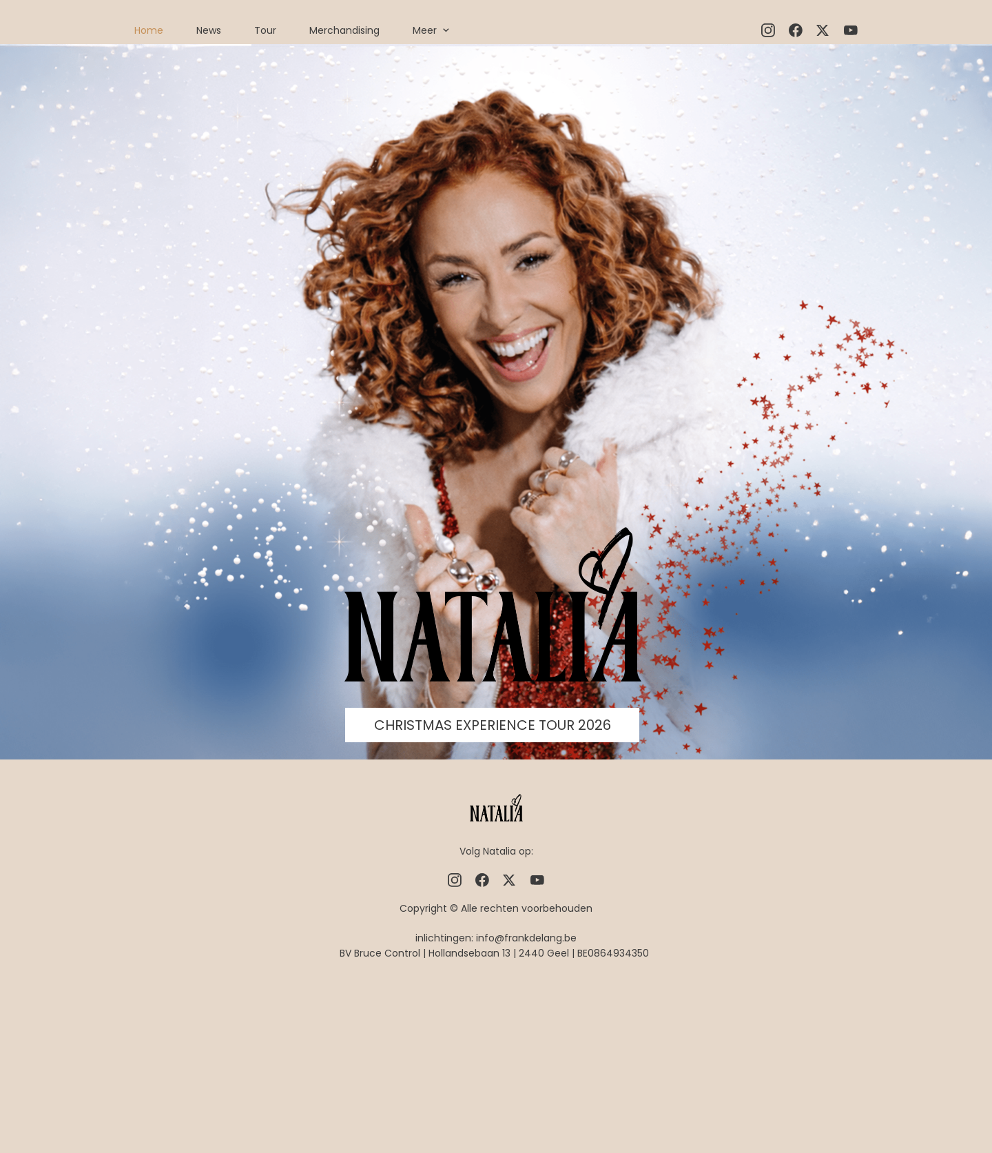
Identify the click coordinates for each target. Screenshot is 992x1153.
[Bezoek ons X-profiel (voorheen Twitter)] (823, 30)
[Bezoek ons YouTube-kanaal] (851, 30)
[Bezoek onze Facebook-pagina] (796, 30)
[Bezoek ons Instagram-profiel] (768, 30)
